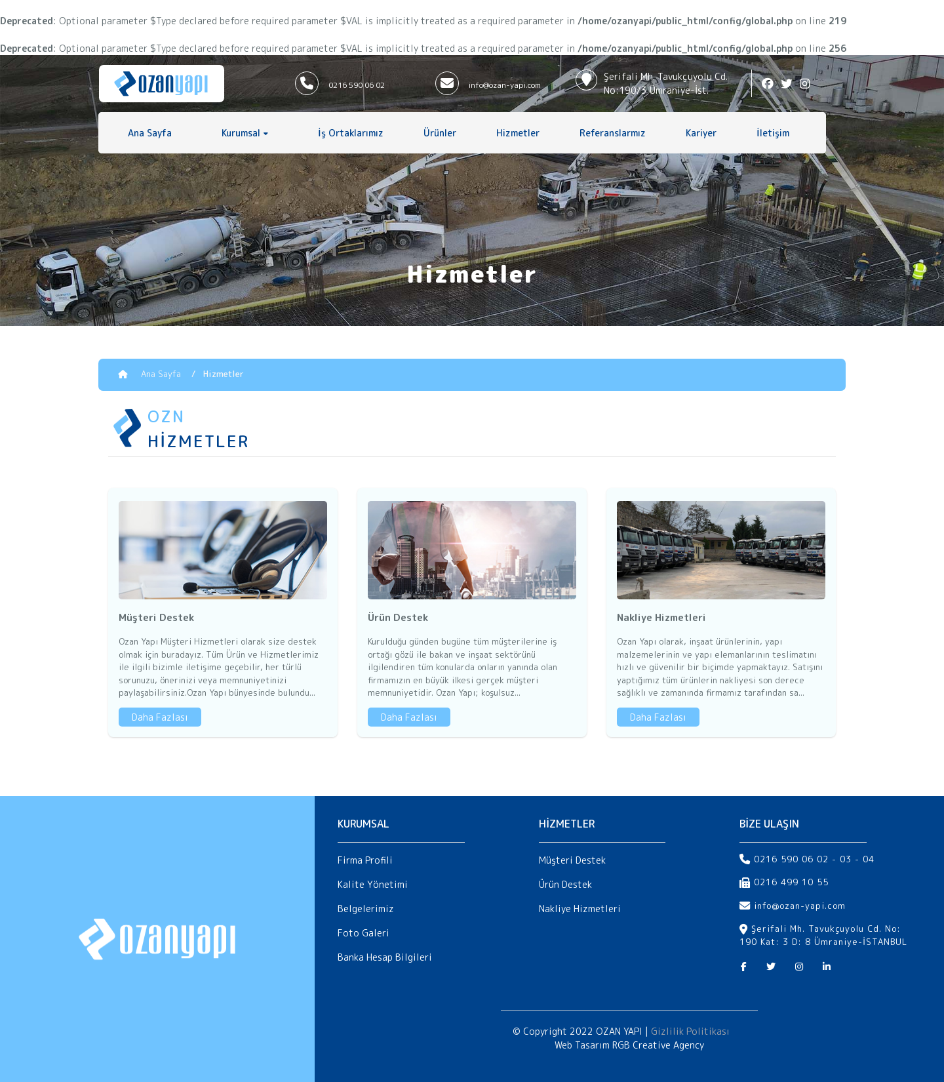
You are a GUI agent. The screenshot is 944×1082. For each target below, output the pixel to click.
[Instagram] (799, 966)
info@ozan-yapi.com (505, 84)
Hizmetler (518, 133)
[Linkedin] (826, 966)
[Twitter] (771, 966)
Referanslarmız (613, 133)
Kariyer (701, 133)
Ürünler (439, 133)
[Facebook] (743, 966)
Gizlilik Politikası (690, 1031)
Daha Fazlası (160, 717)
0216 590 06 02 (356, 84)
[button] (244, 133)
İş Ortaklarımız (351, 133)
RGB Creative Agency (658, 1045)
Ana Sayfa (150, 133)
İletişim (773, 133)
